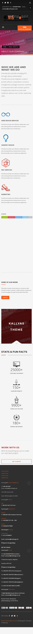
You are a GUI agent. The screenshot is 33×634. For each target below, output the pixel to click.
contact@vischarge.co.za (12, 595)
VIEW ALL (5, 297)
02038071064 (17, 6)
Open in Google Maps (8, 543)
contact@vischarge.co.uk (10, 9)
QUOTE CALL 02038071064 (25, 28)
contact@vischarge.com (11, 488)
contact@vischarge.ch (11, 539)
